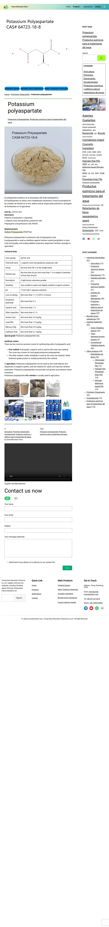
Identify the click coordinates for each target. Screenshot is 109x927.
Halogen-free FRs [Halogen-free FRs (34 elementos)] (91, 161)
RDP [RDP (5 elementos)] (102, 205)
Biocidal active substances (67, 601)
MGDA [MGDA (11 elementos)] (84, 173)
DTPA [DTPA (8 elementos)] (84, 152)
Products (35, 593)
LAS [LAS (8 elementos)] (92, 164)
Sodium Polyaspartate (13, 232)
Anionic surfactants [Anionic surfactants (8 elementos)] (89, 127)
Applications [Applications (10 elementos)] (87, 130)
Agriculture (8, 432)
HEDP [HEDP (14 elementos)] (84, 164)
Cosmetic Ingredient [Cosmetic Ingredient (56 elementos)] (88, 146)
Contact (35, 601)
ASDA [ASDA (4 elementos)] (94, 130)
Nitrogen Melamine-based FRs (99, 384)
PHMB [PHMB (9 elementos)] (102, 173)
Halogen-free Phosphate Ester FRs (100, 372)
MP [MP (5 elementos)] (89, 173)
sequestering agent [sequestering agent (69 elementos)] (90, 218)
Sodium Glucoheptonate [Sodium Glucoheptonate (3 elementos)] (88, 224)
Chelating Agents (64, 589)
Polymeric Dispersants (20, 94)
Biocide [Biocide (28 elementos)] (101, 133)
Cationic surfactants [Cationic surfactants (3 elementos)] (87, 136)
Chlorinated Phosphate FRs (99, 363)
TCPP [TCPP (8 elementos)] (96, 230)
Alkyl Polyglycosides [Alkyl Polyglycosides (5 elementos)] (88, 124)
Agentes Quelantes (94, 322)
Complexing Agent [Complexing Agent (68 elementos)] (93, 139)
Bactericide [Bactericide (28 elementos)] (87, 133)
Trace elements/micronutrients (98, 337)
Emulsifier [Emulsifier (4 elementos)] (99, 155)
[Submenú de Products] (80, 6)
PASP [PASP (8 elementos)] (97, 173)
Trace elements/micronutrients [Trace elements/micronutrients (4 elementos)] (90, 234)
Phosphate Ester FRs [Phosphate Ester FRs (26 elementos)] (92, 179)
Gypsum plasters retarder (67, 606)
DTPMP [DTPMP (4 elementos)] (89, 152)
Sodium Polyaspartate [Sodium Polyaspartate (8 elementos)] (90, 227)
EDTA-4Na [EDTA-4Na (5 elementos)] (92, 155)
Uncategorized (9, 434)
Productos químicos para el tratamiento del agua (92, 44)
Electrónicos (96, 275)
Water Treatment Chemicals (68, 593)
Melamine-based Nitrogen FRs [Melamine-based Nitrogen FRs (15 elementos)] (93, 168)
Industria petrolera (98, 278)
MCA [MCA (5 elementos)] (96, 164)
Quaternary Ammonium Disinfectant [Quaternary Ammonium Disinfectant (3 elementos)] (91, 205)
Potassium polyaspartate (18, 119)
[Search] (101, 58)
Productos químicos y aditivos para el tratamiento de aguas (94, 89)
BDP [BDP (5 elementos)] (95, 133)
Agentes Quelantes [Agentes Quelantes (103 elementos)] (88, 118)
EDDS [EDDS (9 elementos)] (94, 152)
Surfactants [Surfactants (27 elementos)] (88, 230)
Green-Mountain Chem (19, 7)
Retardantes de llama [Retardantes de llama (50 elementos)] (90, 210)
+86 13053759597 (96, 606)
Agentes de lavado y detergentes (95, 296)
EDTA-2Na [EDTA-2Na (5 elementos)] (85, 155)
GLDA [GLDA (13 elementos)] (84, 158)
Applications (36, 597)
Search (85, 53)
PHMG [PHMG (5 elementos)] (84, 176)
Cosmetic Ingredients (65, 597)
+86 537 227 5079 (93, 602)
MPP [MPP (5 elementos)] (92, 173)
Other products (93, 351)
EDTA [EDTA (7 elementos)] (99, 152)
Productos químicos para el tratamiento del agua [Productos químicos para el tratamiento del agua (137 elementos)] (93, 194)
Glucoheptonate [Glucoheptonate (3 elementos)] (92, 158)
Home (6, 94)
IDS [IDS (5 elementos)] (89, 164)
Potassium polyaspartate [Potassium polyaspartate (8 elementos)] (91, 182)
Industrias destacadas (96, 258)
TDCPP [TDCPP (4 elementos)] (101, 230)
